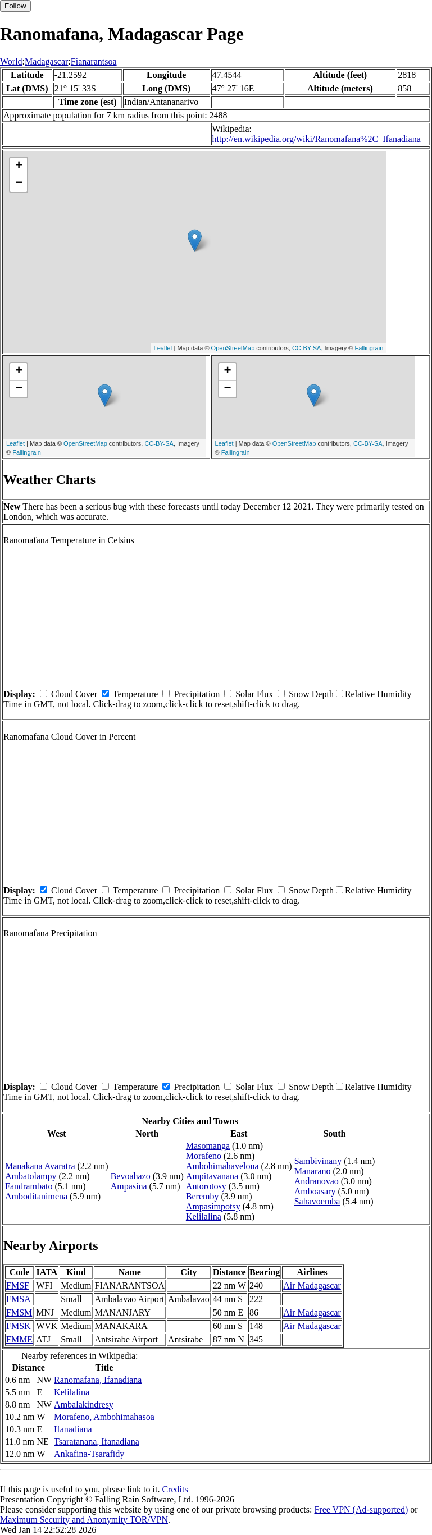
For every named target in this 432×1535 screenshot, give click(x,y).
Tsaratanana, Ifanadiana (96, 1441)
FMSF (17, 1285)
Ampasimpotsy (213, 1206)
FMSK (18, 1326)
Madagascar (46, 61)
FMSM (19, 1312)
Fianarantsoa (94, 61)
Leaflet (163, 348)
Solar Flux (254, 694)
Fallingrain (369, 348)
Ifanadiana (73, 1429)
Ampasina (129, 1186)
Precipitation (197, 694)
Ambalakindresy (83, 1404)
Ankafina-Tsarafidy (89, 1454)
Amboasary (315, 1191)
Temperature (135, 694)
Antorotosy (206, 1186)
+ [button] (18, 166)
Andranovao (316, 1181)
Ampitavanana (212, 1176)
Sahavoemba (317, 1201)
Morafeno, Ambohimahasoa (104, 1417)
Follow (15, 6)
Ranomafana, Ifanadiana (98, 1380)
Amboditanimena (36, 1196)
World (11, 61)
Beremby (202, 1196)
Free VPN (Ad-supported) (361, 1509)
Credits (175, 1489)
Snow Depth (311, 694)
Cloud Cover (74, 694)
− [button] (18, 183)
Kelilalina (203, 1216)
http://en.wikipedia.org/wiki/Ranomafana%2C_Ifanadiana (316, 139)
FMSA (18, 1299)
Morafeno (203, 1156)
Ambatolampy (31, 1176)
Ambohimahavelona (222, 1166)
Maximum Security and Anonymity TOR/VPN (84, 1519)
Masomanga (208, 1146)
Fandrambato (28, 1186)
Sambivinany (318, 1161)
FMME (19, 1339)
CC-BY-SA (306, 348)
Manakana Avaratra (40, 1166)
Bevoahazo (131, 1176)
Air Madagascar (312, 1285)
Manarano (312, 1171)
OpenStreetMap (233, 348)
